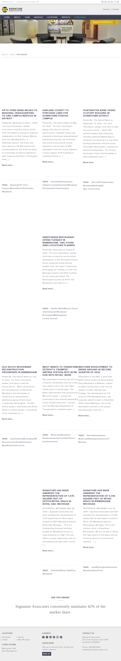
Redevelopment (65, 182)
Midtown (82, 442)
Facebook (102, 2)
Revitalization (49, 188)
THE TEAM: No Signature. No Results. (24, 9)
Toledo (5, 640)
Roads (19, 442)
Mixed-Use (56, 435)
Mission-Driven (71, 308)
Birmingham (101, 567)
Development (99, 435)
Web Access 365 (9, 648)
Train (62, 438)
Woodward (7, 191)
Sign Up (46, 654)
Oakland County (50, 185)
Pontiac (54, 182)
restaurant (52, 312)
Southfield (55, 570)
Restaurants (48, 438)
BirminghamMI (49, 315)
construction (104, 439)
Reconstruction (9, 442)
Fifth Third (23, 185)
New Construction (91, 189)
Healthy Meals (57, 308)
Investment (48, 441)
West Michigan (24, 640)
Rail (66, 438)
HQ (101, 185)
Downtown (28, 188)
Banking (14, 185)
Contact (116, 9)
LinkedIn (108, 2)
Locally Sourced (50, 318)
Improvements (17, 439)
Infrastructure (18, 445)
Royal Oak (65, 570)
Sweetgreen (61, 315)
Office (101, 182)
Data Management (9, 651)
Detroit (20, 188)
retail (45, 312)
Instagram (111, 2)
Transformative (62, 188)
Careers (106, 9)
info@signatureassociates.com (27, 2)
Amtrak (57, 438)
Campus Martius (9, 188)
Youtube (115, 2)
